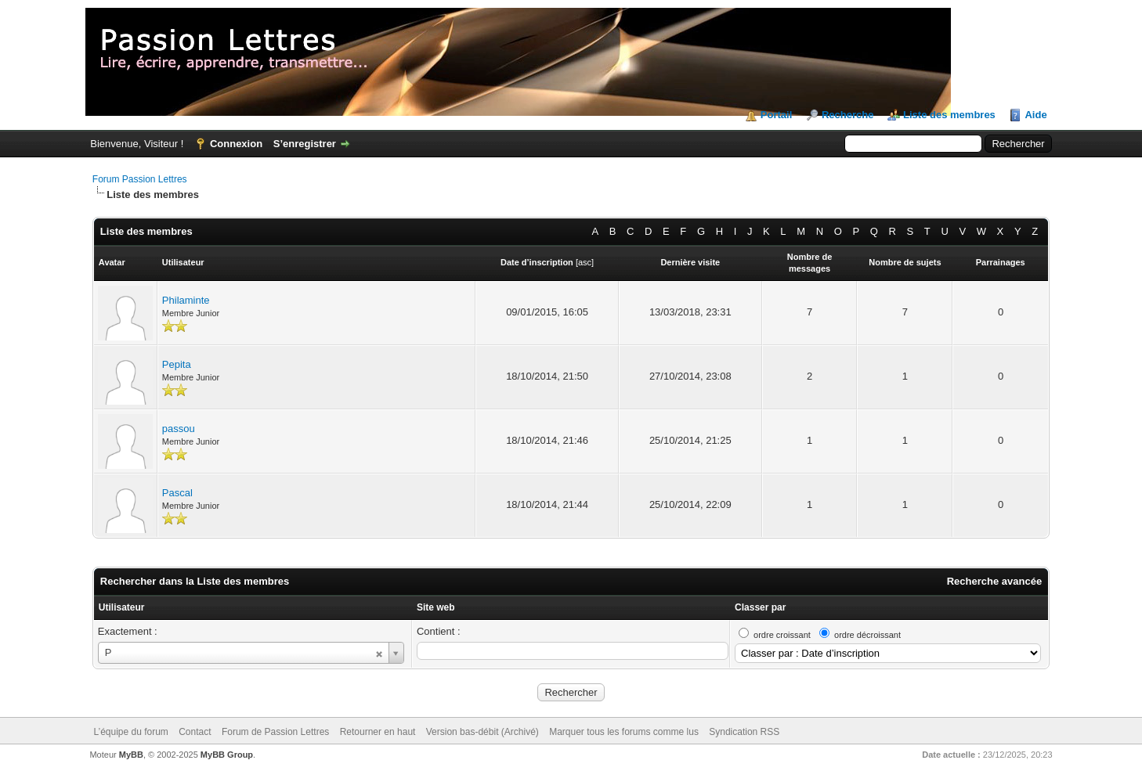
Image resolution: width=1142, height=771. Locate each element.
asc (584, 262)
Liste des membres (949, 115)
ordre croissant (782, 634)
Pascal (177, 493)
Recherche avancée (994, 581)
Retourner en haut (378, 731)
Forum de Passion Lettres (275, 731)
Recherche (847, 115)
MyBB (131, 754)
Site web (436, 607)
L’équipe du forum (130, 731)
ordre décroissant (867, 634)
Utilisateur (122, 607)
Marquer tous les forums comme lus (624, 731)
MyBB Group (227, 754)
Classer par (760, 607)
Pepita (176, 364)
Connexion (236, 144)
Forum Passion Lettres (139, 179)
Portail (776, 115)
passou (178, 428)
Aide (1035, 115)
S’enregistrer (304, 144)
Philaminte (186, 300)
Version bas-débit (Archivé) (482, 731)
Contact (195, 731)
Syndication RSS (744, 731)
